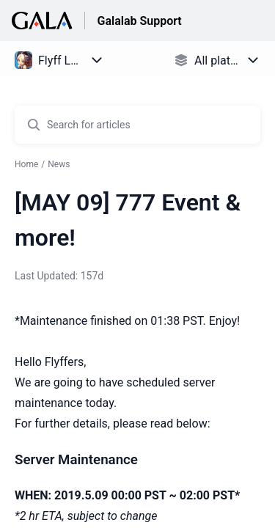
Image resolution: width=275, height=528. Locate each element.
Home (26, 164)
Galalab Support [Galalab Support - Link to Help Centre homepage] (139, 21)
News (59, 164)
